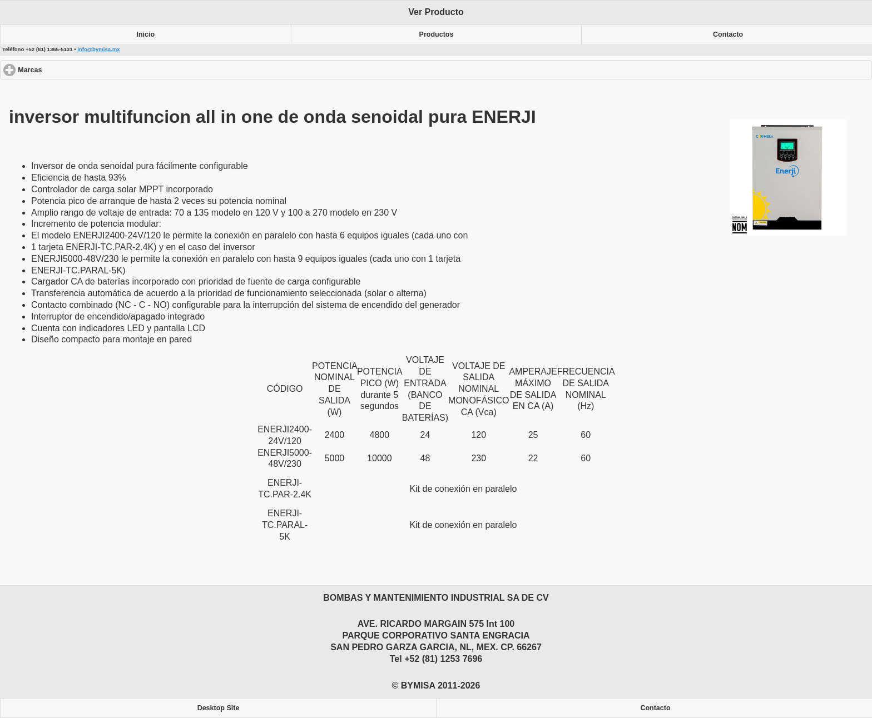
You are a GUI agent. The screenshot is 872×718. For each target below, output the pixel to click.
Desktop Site (218, 708)
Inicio (146, 34)
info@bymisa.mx (98, 49)
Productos (436, 34)
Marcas (70, 70)
